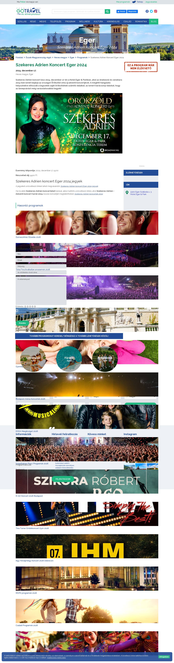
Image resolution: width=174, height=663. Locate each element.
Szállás (22, 21)
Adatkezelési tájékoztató (56, 658)
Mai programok (123, 2)
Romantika (141, 21)
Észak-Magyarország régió (38, 57)
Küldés (22, 323)
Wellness (84, 21)
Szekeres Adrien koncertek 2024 (88, 194)
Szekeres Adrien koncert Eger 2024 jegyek (79, 186)
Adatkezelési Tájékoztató (40, 317)
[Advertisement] (142, 129)
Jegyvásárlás (151, 2)
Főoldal (19, 57)
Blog (153, 21)
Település (55, 21)
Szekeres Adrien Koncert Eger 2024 (56, 64)
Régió (33, 21)
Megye (42, 21)
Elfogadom (164, 657)
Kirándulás (113, 21)
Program (70, 21)
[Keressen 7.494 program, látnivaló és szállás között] (78, 11)
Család (127, 21)
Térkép (137, 2)
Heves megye (60, 57)
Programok (82, 57)
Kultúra (98, 21)
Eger (72, 57)
